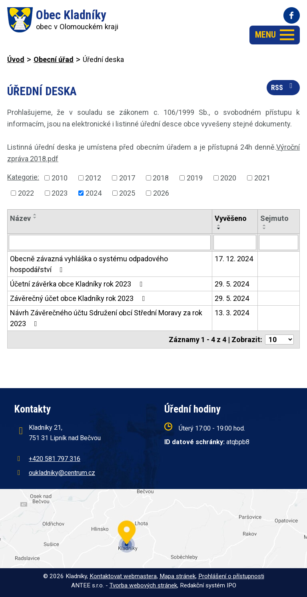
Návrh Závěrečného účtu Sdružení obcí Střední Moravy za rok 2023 (106, 318)
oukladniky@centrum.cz (62, 473)
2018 (161, 178)
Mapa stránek (177, 576)
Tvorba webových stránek (143, 585)
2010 (60, 178)
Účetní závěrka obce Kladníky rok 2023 (78, 284)
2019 (195, 178)
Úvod (15, 59)
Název (20, 218)
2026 (161, 193)
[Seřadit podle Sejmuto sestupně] (264, 228)
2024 (94, 193)
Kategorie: (23, 177)
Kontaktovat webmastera (123, 576)
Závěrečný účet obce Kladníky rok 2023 (79, 298)
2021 (262, 178)
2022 (26, 193)
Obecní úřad (54, 59)
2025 (127, 193)
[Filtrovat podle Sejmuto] (278, 242)
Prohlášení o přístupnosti (231, 576)
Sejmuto (274, 218)
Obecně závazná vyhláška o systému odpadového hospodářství (89, 264)
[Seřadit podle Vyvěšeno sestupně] (219, 228)
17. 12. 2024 (234, 258)
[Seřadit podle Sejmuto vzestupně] (264, 225)
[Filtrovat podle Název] (110, 242)
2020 (228, 178)
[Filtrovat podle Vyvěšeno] (234, 242)
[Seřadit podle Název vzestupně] (35, 214)
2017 (127, 178)
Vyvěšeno (231, 218)
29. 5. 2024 (232, 284)
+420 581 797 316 (54, 459)
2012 (93, 178)
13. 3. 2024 (232, 313)
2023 (60, 193)
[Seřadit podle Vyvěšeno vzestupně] (219, 225)
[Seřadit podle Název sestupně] (35, 217)
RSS (283, 87)
